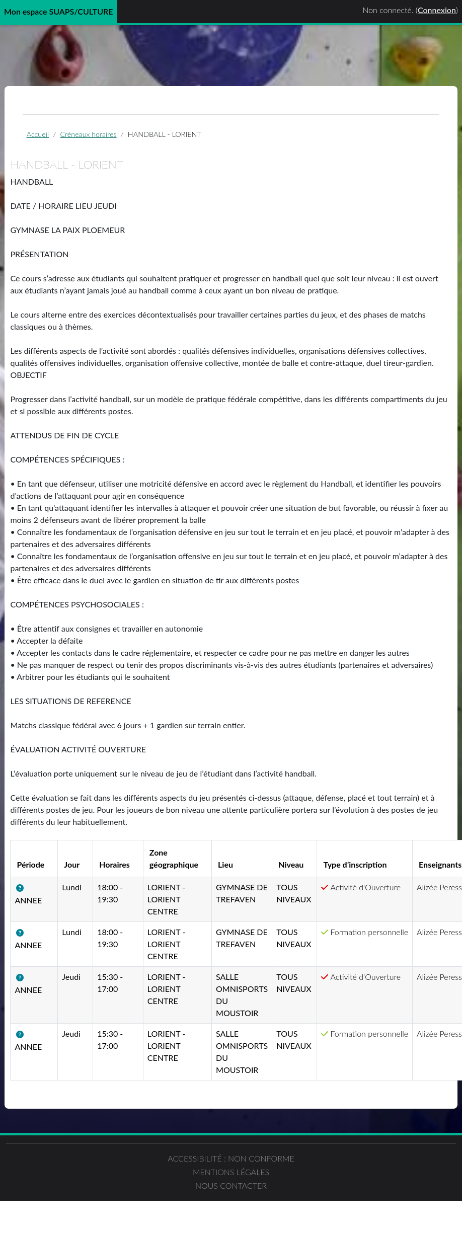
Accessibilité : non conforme (115, 1213)
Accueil (57, 138)
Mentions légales (231, 1207)
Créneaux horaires (108, 138)
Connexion (437, 10)
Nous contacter (346, 1207)
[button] (47, 929)
